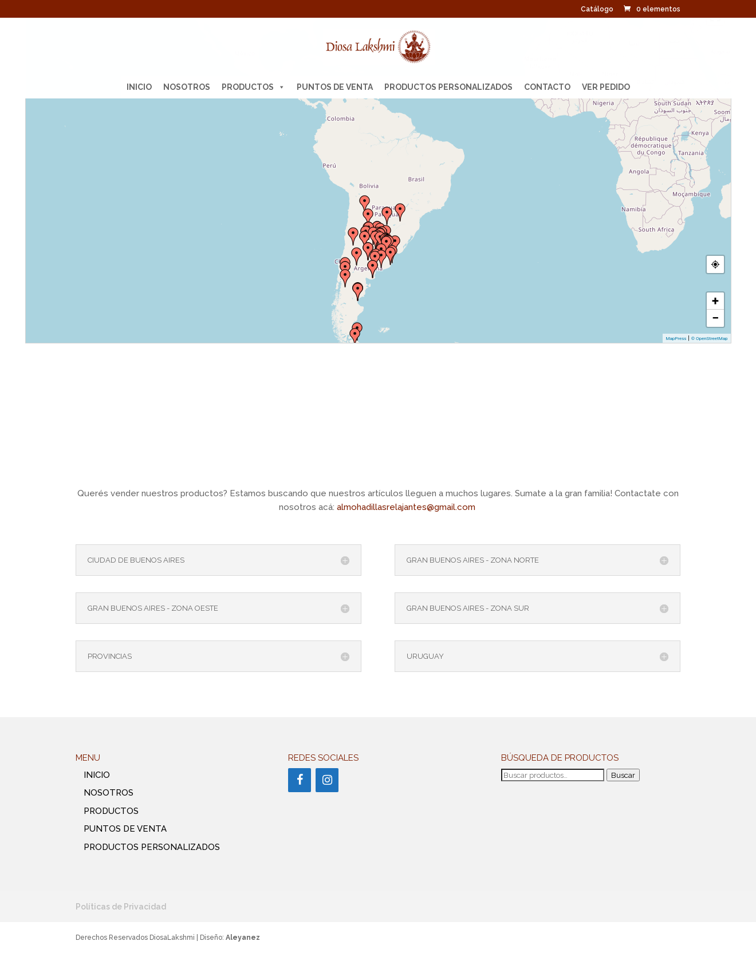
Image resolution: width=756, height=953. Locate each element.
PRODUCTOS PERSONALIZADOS (448, 87)
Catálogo (597, 9)
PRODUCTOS (253, 87)
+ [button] (715, 301)
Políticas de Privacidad (121, 906)
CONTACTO (547, 87)
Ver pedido (606, 87)
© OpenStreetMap (709, 338)
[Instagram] (327, 780)
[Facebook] (299, 780)
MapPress (676, 338)
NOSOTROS (186, 87)
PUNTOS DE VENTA (335, 87)
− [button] (715, 318)
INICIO (139, 87)
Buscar (623, 775)
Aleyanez (243, 938)
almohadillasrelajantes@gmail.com (407, 507)
